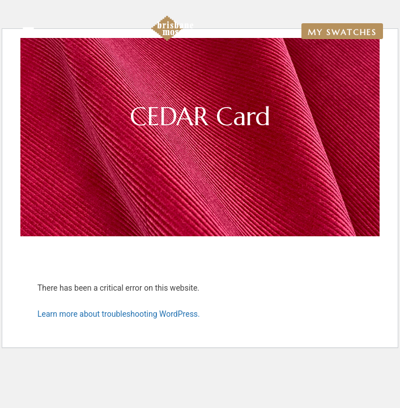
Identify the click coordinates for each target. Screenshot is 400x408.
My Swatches (342, 32)
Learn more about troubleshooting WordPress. (118, 313)
